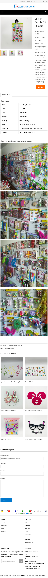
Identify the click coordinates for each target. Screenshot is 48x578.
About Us (22, 1)
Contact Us (29, 1)
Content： (3, 478)
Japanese (41, 511)
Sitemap (3, 531)
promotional (28, 534)
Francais (18, 511)
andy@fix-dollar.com (34, 559)
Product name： (4, 455)
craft (26, 537)
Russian (29, 513)
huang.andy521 (33, 561)
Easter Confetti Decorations (14, 345)
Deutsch (4, 511)
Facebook (41, 1)
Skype (46, 1)
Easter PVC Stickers (10, 348)
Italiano (25, 511)
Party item (27, 539)
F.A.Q (2, 528)
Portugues (33, 511)
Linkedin (43, 1)
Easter (44, 37)
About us (3, 523)
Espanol (11, 511)
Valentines (28, 528)
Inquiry (35, 1)
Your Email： (3, 471)
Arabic (23, 513)
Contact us (4, 525)
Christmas (27, 525)
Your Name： (4, 463)
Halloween (28, 523)
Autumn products (29, 542)
